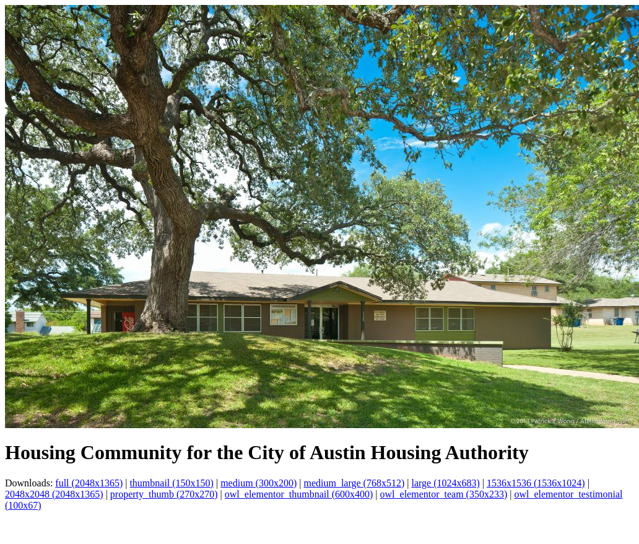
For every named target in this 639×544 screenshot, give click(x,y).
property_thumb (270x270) (164, 494)
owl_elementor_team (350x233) (444, 494)
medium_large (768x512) (353, 483)
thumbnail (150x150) (171, 483)
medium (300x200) (258, 483)
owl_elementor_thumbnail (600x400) (299, 494)
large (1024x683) (445, 483)
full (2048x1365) (89, 483)
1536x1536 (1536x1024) (536, 483)
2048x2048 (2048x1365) (54, 494)
